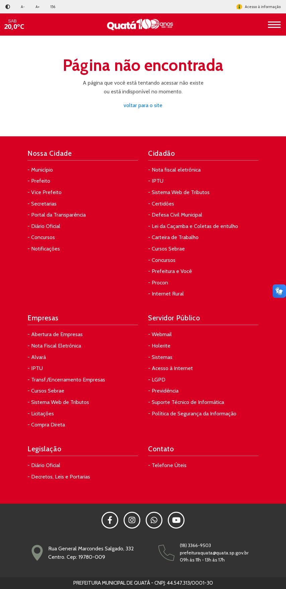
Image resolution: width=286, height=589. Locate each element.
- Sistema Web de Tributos (179, 192)
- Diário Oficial (43, 226)
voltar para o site (143, 105)
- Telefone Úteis (167, 465)
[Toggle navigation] (274, 24)
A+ (37, 6)
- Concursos (41, 237)
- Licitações (40, 413)
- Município (40, 170)
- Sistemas (160, 357)
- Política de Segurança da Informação (192, 413)
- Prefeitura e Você (170, 271)
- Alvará (36, 357)
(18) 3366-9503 (195, 545)
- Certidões (161, 203)
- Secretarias (42, 203)
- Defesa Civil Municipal (175, 215)
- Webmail (160, 334)
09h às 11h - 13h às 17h (202, 560)
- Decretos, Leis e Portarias (58, 476)
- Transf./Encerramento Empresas (66, 379)
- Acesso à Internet (170, 368)
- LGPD (156, 379)
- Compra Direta (46, 424)
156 (52, 6)
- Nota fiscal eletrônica (174, 170)
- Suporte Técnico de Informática (186, 402)
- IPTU (155, 181)
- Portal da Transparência (56, 215)
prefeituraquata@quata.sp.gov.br (214, 553)
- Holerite (159, 346)
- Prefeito (38, 181)
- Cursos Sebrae (166, 248)
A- (23, 6)
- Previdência (163, 391)
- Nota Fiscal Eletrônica (54, 346)
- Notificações (43, 248)
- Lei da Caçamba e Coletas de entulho (193, 226)
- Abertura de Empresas (55, 334)
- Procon (158, 282)
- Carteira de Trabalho (173, 237)
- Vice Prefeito (44, 192)
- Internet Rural (166, 293)
